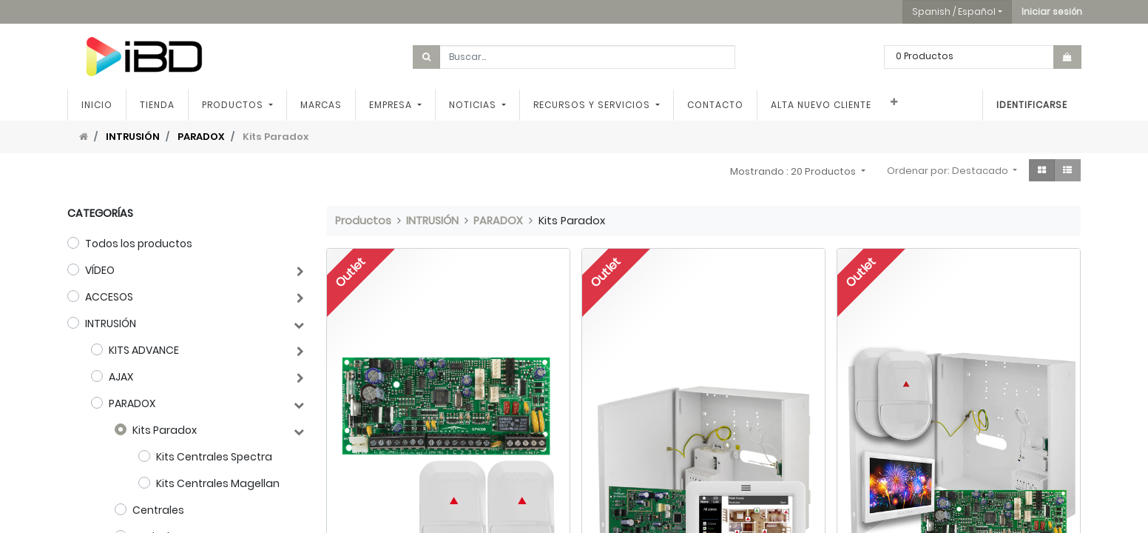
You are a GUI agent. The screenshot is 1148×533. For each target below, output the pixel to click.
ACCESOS (109, 296)
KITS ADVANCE (144, 350)
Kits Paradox (164, 430)
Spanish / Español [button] (954, 11)
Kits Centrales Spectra (214, 456)
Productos (363, 220)
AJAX (121, 376)
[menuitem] (97, 105)
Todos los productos (138, 243)
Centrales (158, 510)
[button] (1052, 12)
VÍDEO (100, 270)
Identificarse (1031, 104)
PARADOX (201, 137)
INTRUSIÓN (133, 137)
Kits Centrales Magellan (218, 483)
